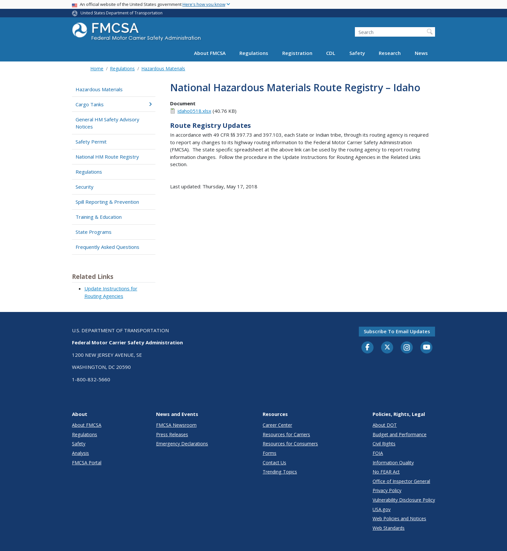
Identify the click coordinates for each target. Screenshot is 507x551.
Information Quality (393, 462)
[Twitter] (387, 347)
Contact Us (274, 462)
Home (96, 68)
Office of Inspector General (401, 481)
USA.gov (382, 509)
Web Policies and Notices (399, 518)
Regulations (253, 53)
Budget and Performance (400, 434)
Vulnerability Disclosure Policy (404, 500)
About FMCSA (210, 53)
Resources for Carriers (286, 434)
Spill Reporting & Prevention (107, 201)
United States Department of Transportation (121, 13)
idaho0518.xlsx (194, 111)
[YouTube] (426, 347)
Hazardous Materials (163, 68)
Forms (269, 453)
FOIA (378, 453)
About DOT (385, 425)
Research (390, 53)
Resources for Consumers (290, 443)
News (421, 53)
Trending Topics (280, 472)
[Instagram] (407, 348)
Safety (357, 53)
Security (85, 186)
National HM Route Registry (107, 156)
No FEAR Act (386, 472)
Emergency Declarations (182, 443)
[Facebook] (367, 347)
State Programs (94, 232)
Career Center (277, 425)
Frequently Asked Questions (107, 247)
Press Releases (172, 434)
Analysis (80, 453)
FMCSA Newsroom (176, 425)
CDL (330, 53)
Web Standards (389, 528)
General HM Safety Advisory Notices (107, 123)
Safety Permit (91, 141)
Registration (297, 53)
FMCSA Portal (86, 462)
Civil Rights (384, 443)
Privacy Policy (387, 490)
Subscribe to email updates (397, 331)
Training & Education (99, 217)
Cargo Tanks (114, 104)
